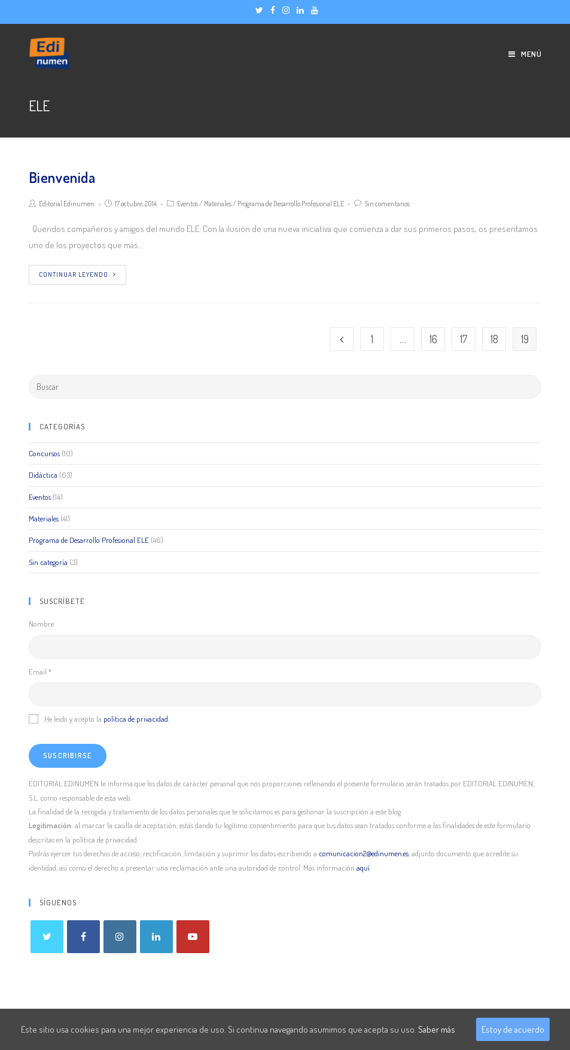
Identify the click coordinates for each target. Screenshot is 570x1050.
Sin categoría (48, 562)
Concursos (44, 453)
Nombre (41, 623)
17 (463, 339)
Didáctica (43, 475)
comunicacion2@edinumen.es (364, 853)
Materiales (217, 203)
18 (494, 339)
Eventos (187, 203)
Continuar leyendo (77, 274)
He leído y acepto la (99, 719)
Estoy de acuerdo (512, 1029)
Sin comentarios (387, 203)
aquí (363, 867)
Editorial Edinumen (67, 203)
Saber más (436, 1029)
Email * (40, 671)
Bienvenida (62, 177)
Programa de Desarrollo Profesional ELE (290, 203)
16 (433, 339)
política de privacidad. (136, 719)
